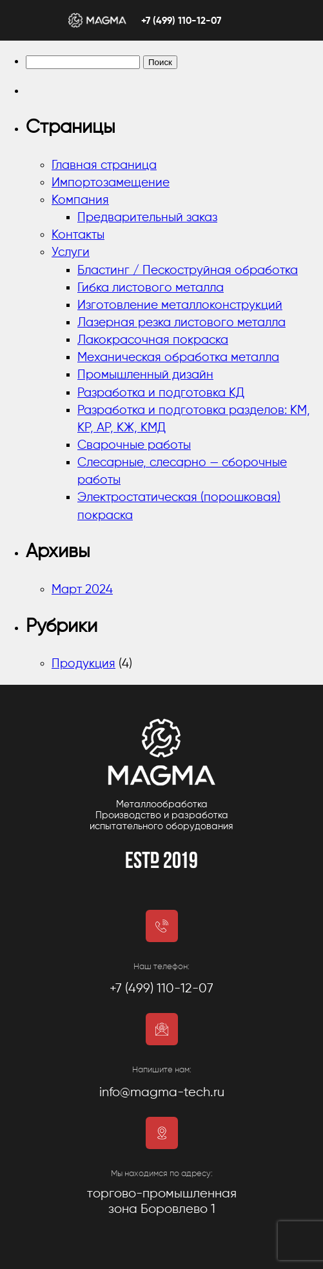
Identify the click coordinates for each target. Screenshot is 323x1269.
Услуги (71, 252)
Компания (80, 200)
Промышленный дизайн (145, 375)
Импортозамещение (111, 183)
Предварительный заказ (147, 218)
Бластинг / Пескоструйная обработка (187, 270)
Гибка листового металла (150, 288)
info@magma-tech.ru (161, 1092)
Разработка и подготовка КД (160, 393)
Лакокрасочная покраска (152, 340)
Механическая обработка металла (178, 357)
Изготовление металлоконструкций (179, 305)
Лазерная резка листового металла (181, 323)
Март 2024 (82, 590)
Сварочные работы (134, 445)
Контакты (78, 235)
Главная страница (104, 165)
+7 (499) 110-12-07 (181, 21)
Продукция (83, 664)
